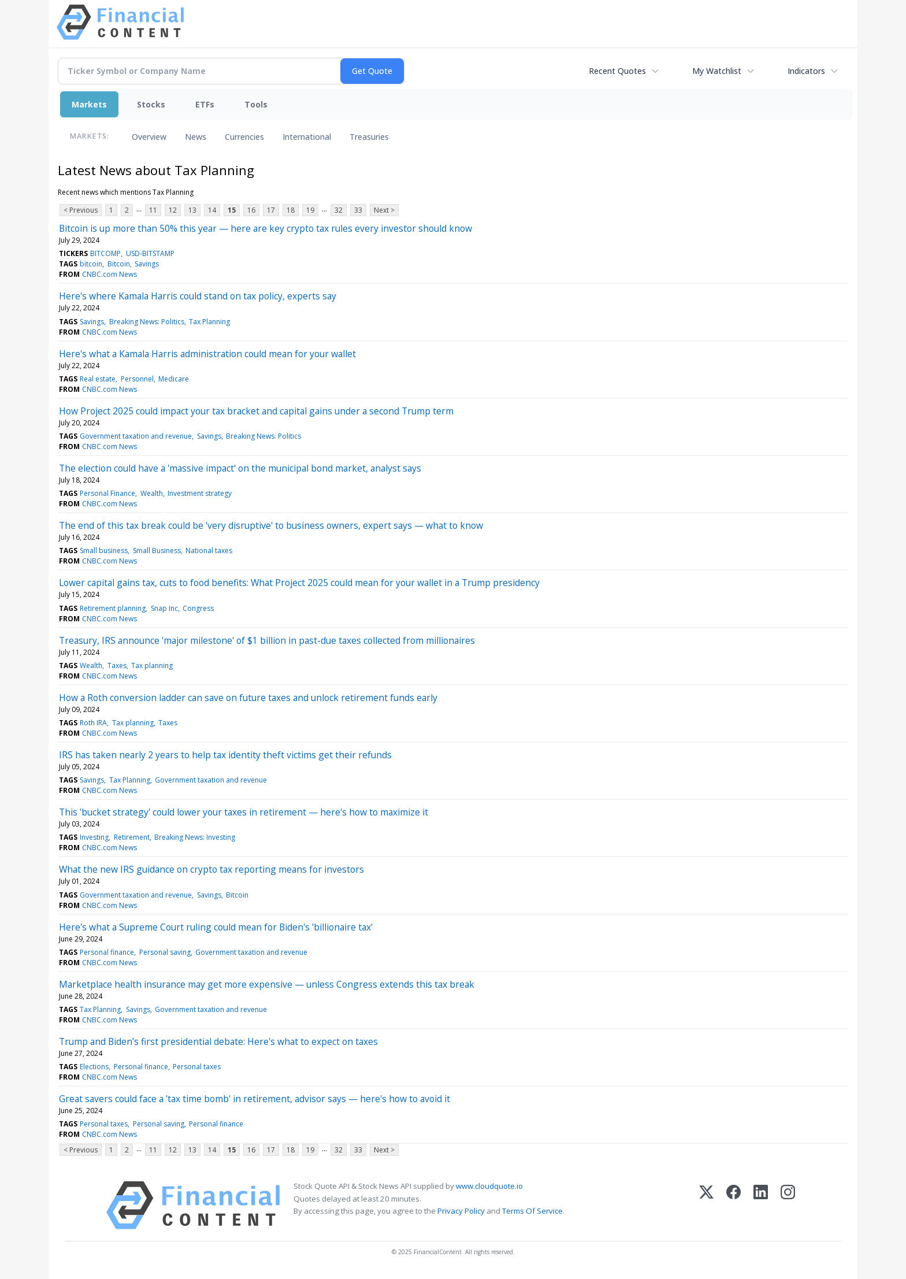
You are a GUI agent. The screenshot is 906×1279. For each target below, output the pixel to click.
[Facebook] (733, 1205)
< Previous (81, 210)
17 (271, 210)
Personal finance (107, 952)
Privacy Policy (461, 1211)
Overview (149, 136)
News (195, 136)
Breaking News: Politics (146, 322)
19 (310, 210)
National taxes (208, 550)
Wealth (151, 493)
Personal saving (165, 952)
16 (251, 210)
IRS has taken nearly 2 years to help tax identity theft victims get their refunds (225, 754)
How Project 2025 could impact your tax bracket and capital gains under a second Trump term (256, 411)
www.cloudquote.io (489, 1186)
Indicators (806, 70)
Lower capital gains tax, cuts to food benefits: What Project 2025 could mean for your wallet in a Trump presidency (299, 582)
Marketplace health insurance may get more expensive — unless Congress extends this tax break (266, 984)
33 (358, 210)
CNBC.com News (109, 274)
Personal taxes (197, 1067)
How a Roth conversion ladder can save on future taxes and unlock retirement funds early (248, 697)
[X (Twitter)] (706, 1205)
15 (232, 210)
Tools (256, 104)
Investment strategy (200, 493)
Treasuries (369, 136)
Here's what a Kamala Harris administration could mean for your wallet (207, 353)
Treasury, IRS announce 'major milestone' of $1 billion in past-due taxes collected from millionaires (267, 640)
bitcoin (91, 264)
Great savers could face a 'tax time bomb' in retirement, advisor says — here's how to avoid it (254, 1098)
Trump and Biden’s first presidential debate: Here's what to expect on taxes (218, 1041)
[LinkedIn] (761, 1205)
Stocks (151, 104)
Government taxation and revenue (136, 436)
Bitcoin (118, 264)
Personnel (137, 379)
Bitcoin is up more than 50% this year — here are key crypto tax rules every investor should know (265, 228)
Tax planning (152, 665)
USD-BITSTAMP (150, 253)
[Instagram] (788, 1205)
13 (192, 210)
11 (153, 210)
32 (339, 210)
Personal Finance (107, 493)
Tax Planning (209, 322)
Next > (384, 210)
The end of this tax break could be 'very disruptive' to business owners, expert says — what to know (271, 525)
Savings (147, 264)
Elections (94, 1067)
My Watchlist (716, 70)
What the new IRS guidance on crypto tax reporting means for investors (211, 869)
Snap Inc (164, 608)
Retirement (132, 837)
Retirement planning (113, 608)
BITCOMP (105, 253)
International (307, 136)
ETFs (204, 104)
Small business (104, 550)
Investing (94, 837)
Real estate (98, 379)
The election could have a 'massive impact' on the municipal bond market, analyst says (240, 468)
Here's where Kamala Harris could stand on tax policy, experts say (197, 296)
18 (291, 210)
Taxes (117, 665)
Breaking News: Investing (194, 837)
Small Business (157, 550)
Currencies (244, 136)
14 (212, 210)
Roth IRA (93, 723)
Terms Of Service (532, 1211)
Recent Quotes (617, 70)
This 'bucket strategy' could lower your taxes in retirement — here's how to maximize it (243, 812)
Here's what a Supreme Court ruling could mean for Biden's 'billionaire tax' (216, 927)
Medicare (173, 379)
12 (173, 210)
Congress (198, 608)
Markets (89, 104)
